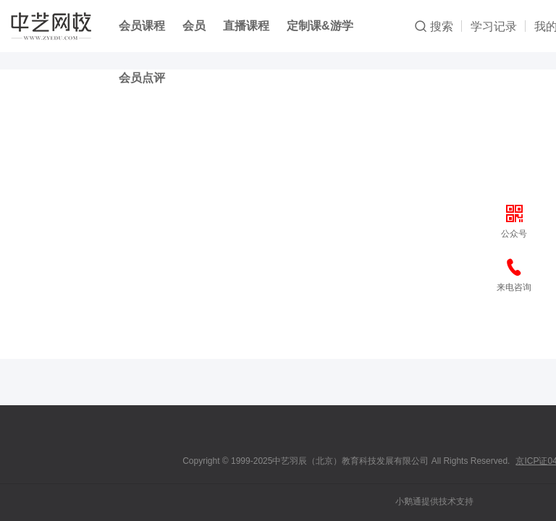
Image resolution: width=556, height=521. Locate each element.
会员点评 (142, 78)
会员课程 (142, 26)
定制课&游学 (320, 26)
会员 (194, 26)
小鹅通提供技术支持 (434, 501)
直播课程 (246, 26)
